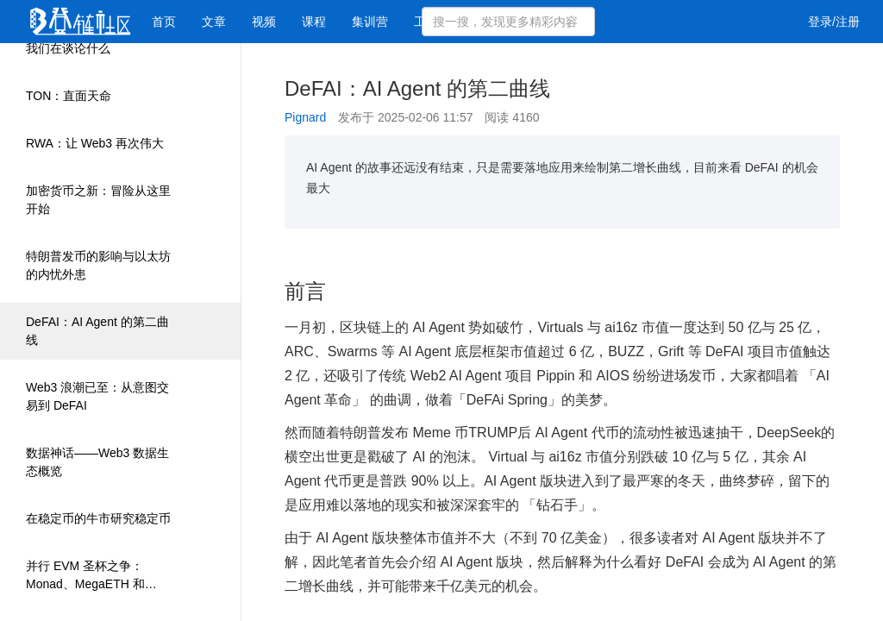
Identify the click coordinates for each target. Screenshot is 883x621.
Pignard (305, 117)
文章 (214, 21)
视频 (264, 21)
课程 (314, 21)
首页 (164, 21)
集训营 (370, 21)
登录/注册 (834, 21)
